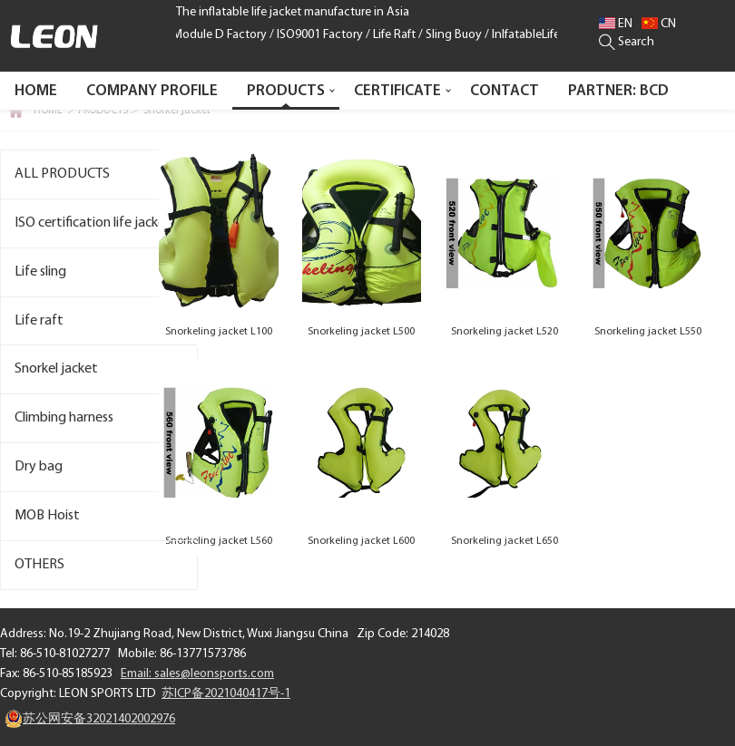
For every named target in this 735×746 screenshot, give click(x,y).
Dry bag (39, 467)
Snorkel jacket (177, 110)
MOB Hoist (47, 516)
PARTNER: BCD (618, 91)
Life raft (39, 321)
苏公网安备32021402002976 (90, 719)
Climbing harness (64, 418)
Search (626, 42)
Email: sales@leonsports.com (197, 674)
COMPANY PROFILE (152, 91)
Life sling (40, 272)
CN (659, 24)
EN (615, 24)
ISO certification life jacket (93, 223)
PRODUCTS (286, 91)
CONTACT (504, 91)
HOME (48, 110)
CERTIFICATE (397, 91)
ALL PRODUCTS (62, 174)
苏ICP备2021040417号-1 (226, 694)
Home (36, 91)
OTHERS (39, 564)
